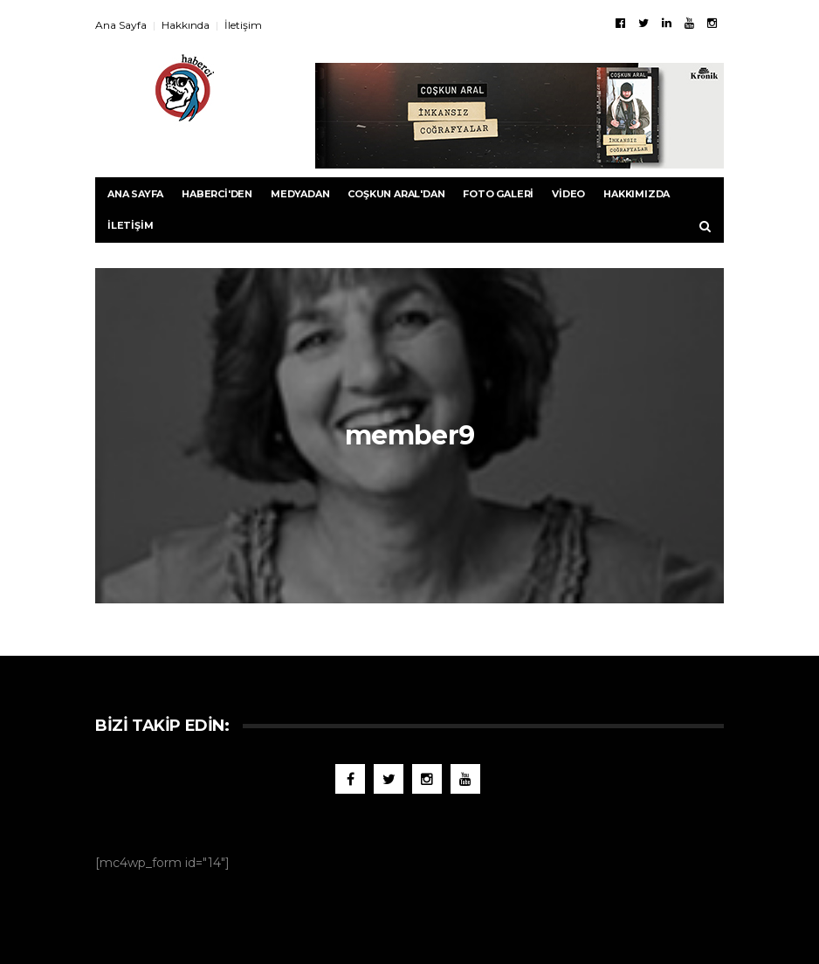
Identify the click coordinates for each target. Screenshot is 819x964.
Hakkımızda (636, 194)
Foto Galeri (498, 194)
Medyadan (300, 194)
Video (568, 194)
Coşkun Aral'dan (396, 194)
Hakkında (186, 24)
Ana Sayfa (121, 24)
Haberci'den (217, 194)
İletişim (243, 24)
